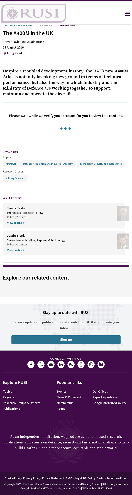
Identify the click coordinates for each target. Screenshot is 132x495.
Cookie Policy (13, 478)
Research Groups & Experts (21, 403)
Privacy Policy (32, 478)
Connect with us (66, 359)
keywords (10, 152)
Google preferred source (110, 403)
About (61, 409)
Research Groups (13, 171)
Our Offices (100, 391)
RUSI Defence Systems (18, 24)
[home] (33, 14)
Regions (8, 397)
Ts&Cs (70, 478)
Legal (78, 478)
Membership (65, 403)
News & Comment (69, 397)
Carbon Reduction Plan (111, 478)
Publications (11, 409)
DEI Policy (89, 478)
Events (61, 391)
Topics (7, 157)
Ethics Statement (53, 478)
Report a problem (105, 397)
